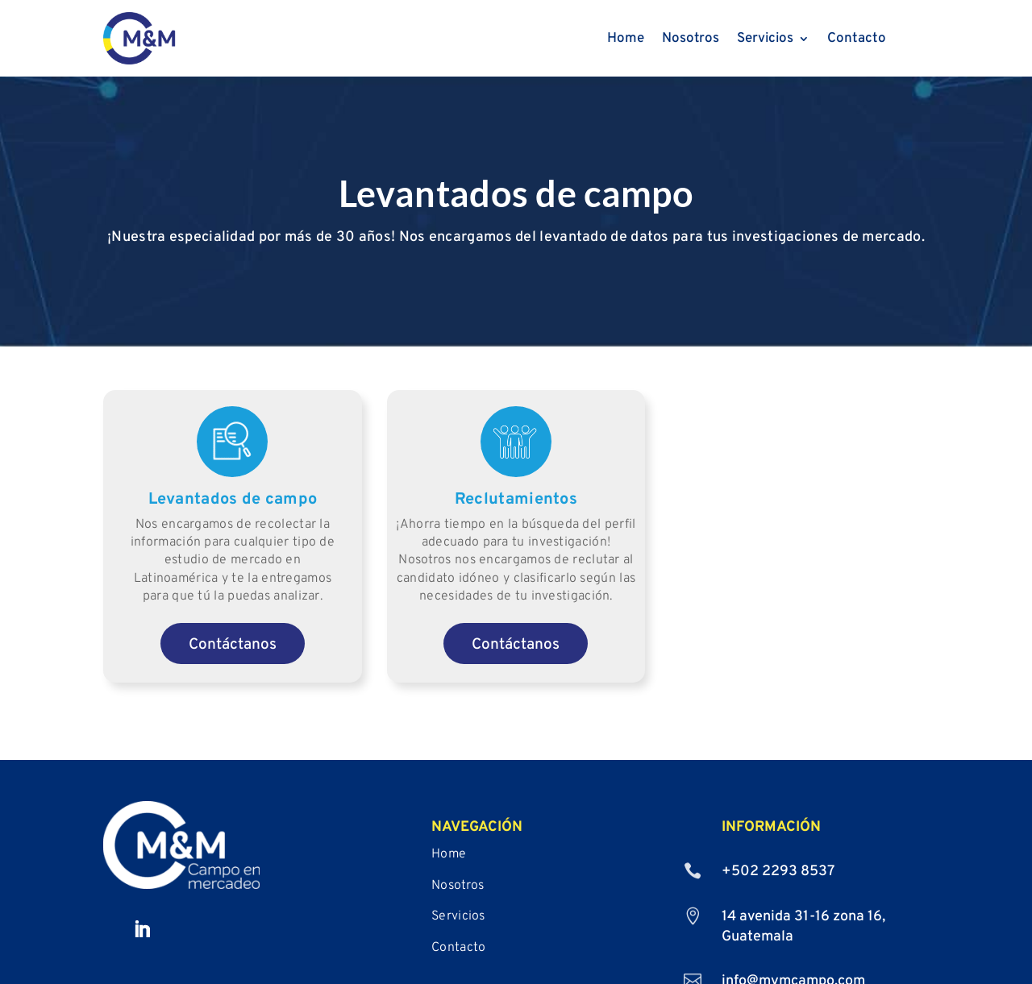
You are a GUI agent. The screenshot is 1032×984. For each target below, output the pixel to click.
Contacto (856, 40)
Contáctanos (233, 652)
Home (625, 40)
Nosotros (690, 40)
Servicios (765, 40)
